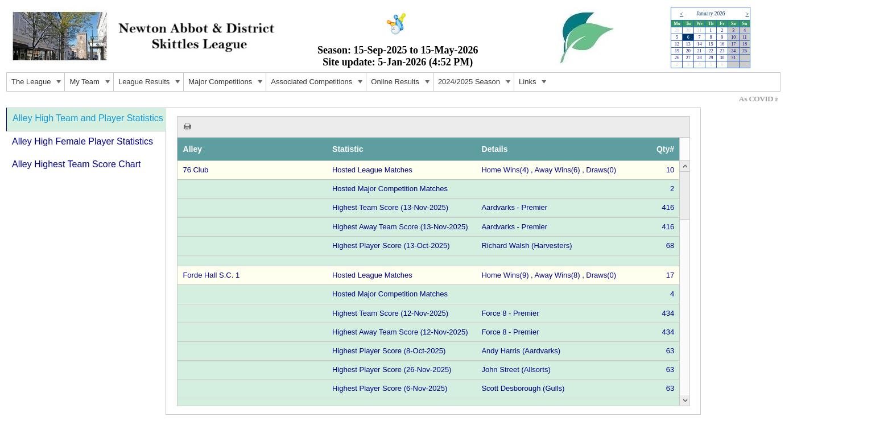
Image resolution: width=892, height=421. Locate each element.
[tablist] (353, 261)
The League (37, 82)
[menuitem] (36, 82)
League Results (150, 82)
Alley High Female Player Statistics (82, 141)
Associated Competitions (318, 82)
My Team (91, 82)
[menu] (393, 82)
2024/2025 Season (476, 82)
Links (534, 82)
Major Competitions (227, 82)
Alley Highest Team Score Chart (76, 164)
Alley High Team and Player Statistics (88, 118)
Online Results (402, 82)
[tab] (86, 119)
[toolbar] (433, 126)
